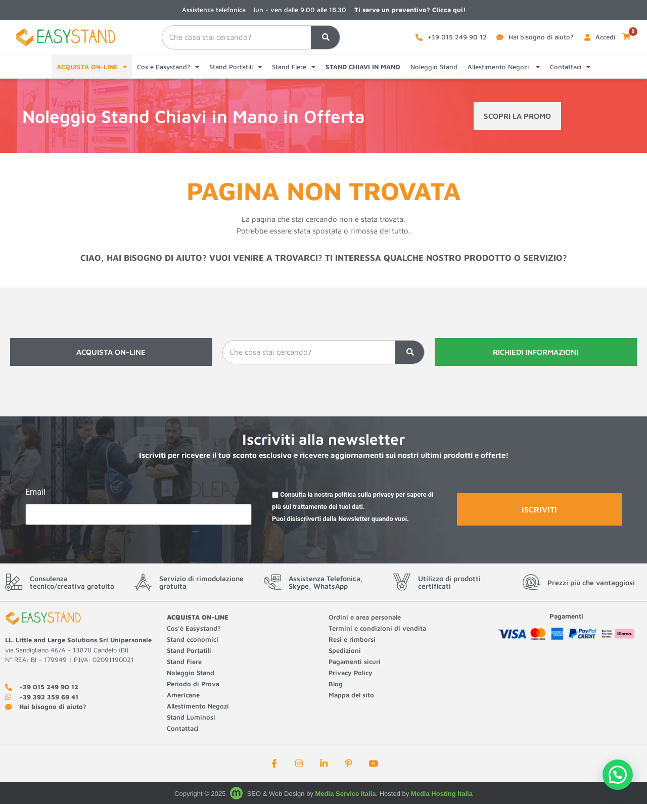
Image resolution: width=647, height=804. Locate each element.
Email (35, 492)
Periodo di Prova (193, 684)
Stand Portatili (235, 67)
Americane (184, 695)
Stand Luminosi (191, 717)
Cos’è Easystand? (168, 67)
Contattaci (570, 67)
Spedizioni (345, 650)
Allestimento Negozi (504, 67)
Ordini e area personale (365, 617)
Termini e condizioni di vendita (377, 628)
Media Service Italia (345, 793)
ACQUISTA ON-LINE (92, 67)
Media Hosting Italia (442, 793)
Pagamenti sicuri (355, 661)
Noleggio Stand (433, 67)
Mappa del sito (351, 695)
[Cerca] (325, 38)
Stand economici (192, 639)
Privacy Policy (351, 673)
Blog (336, 684)
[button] (618, 775)
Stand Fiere (293, 67)
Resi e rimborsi (352, 639)
